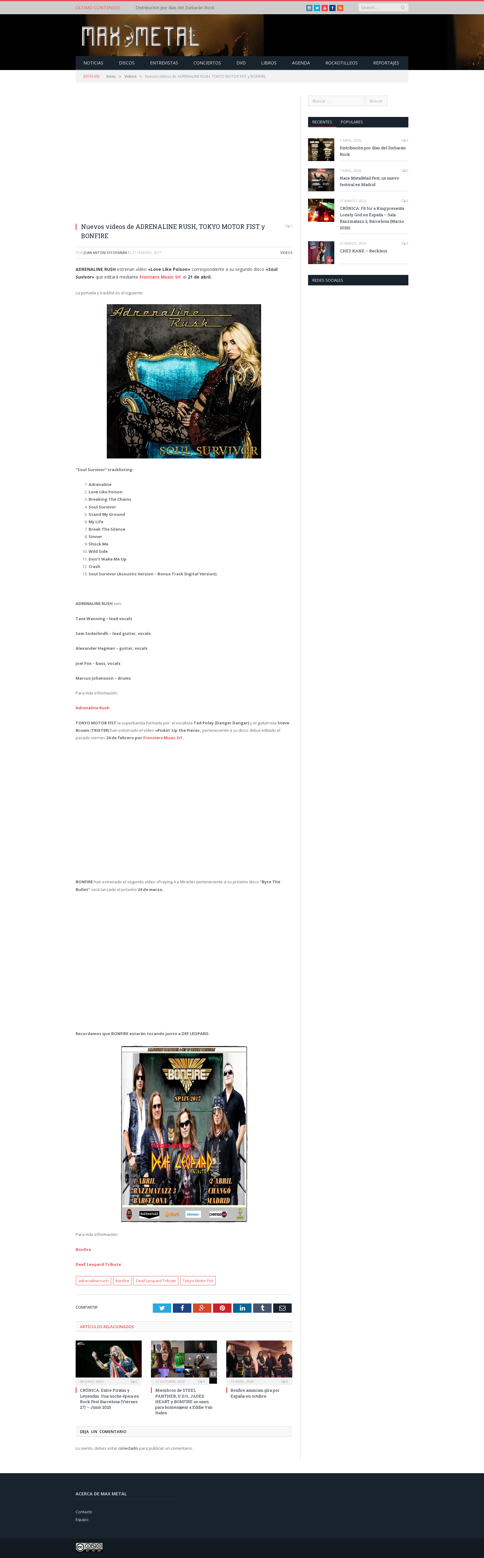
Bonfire (83, 1249)
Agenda (301, 62)
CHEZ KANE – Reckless (363, 250)
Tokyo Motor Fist (198, 1280)
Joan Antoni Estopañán (105, 252)
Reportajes (386, 62)
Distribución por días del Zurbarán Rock (175, 7)
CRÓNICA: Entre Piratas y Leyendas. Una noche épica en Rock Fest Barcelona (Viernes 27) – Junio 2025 (109, 1398)
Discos (127, 62)
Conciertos (207, 62)
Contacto (84, 1511)
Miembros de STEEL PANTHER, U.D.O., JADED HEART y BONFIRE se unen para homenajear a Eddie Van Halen (183, 1401)
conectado (128, 1448)
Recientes (322, 121)
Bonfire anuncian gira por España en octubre (255, 1392)
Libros (269, 62)
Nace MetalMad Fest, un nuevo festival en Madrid (369, 181)
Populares (352, 121)
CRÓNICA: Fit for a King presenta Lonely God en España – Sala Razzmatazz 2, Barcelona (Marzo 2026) (372, 217)
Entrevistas (164, 62)
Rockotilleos (341, 62)
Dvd (241, 62)
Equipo (82, 1519)
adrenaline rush (93, 1280)
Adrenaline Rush (93, 707)
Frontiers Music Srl (163, 737)
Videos (286, 252)
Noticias (93, 62)
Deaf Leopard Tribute (98, 1264)
